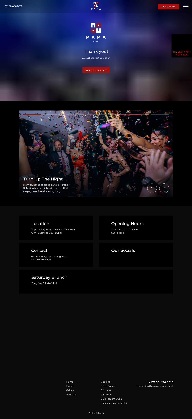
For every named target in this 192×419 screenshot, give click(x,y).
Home (69, 382)
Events (70, 386)
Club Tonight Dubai (111, 399)
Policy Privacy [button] (96, 413)
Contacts (106, 390)
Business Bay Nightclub (114, 403)
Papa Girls (106, 394)
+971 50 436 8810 (13, 6)
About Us (71, 394)
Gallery (70, 390)
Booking (105, 382)
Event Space (108, 386)
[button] (168, 6)
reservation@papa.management (49, 256)
